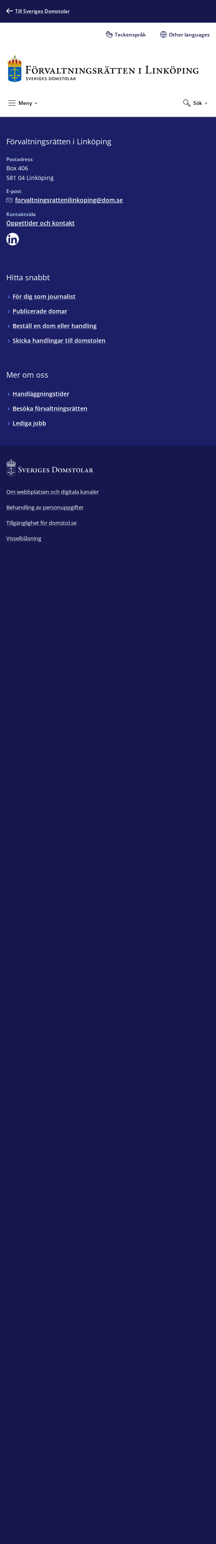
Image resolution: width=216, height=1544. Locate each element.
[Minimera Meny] (23, 102)
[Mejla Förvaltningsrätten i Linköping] (64, 200)
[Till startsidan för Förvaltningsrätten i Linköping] (103, 68)
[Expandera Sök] (195, 102)
